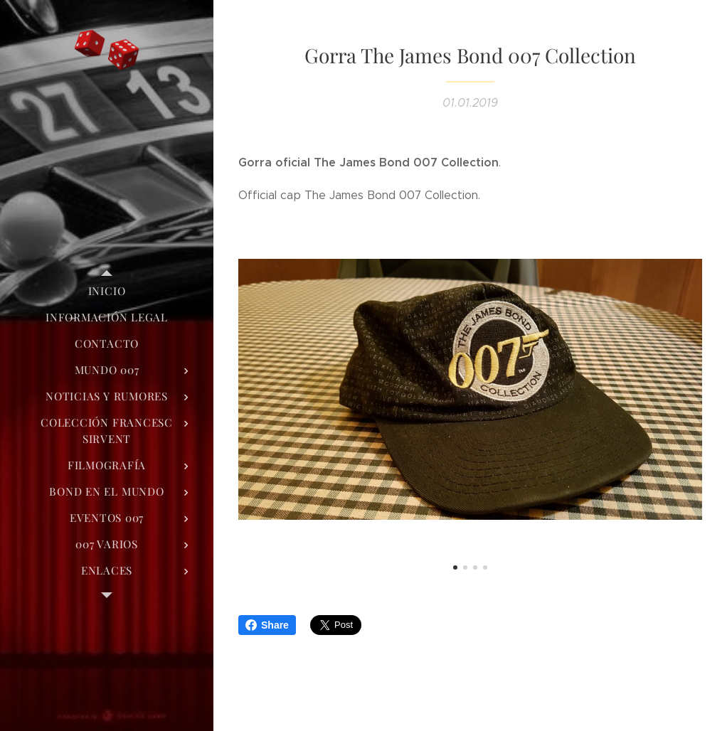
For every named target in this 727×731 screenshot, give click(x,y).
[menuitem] (106, 291)
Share (267, 625)
